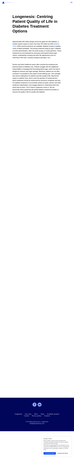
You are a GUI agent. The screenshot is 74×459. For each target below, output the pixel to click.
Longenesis (18, 414)
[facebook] (34, 405)
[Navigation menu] (71, 2)
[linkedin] (40, 405)
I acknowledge (49, 453)
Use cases (28, 414)
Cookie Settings (62, 453)
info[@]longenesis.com (37, 423)
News (36, 414)
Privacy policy (36, 416)
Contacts (47, 416)
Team (42, 414)
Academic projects (53, 414)
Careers (26, 416)
